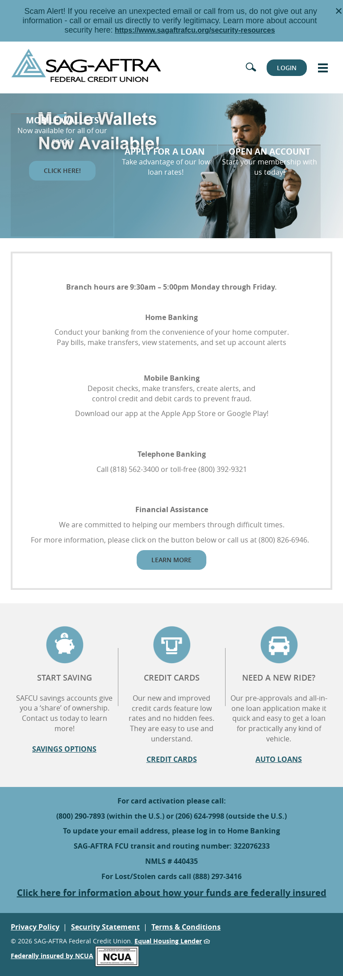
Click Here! (62, 181)
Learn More (171, 559)
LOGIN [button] (287, 67)
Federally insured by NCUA (75, 955)
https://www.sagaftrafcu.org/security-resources (195, 30)
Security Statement (105, 927)
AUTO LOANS (278, 759)
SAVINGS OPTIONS (64, 749)
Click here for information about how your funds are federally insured (171, 893)
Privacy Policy (35, 927)
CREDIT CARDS (171, 759)
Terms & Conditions (186, 927)
